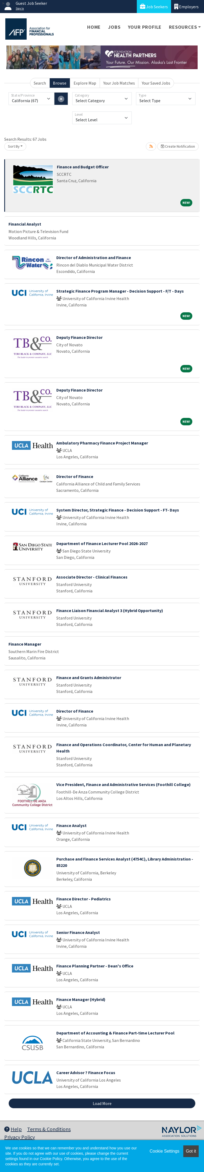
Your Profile (145, 27)
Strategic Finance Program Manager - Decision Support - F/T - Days (120, 291)
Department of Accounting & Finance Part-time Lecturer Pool (115, 1033)
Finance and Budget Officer (83, 166)
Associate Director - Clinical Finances (92, 577)
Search (40, 83)
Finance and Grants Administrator (88, 677)
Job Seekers (154, 6)
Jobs (114, 27)
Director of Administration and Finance (93, 257)
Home (94, 27)
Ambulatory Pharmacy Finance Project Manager (102, 443)
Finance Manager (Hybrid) (80, 999)
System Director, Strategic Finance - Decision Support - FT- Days (117, 510)
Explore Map (85, 83)
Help (13, 1129)
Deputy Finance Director (79, 337)
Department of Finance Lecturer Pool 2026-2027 (102, 543)
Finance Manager (24, 644)
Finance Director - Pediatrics (83, 898)
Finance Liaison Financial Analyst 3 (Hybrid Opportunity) (109, 610)
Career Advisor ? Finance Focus (85, 1072)
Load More (102, 1103)
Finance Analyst (71, 825)
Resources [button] (183, 27)
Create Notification (178, 146)
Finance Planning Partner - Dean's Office (94, 966)
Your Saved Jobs (156, 83)
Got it (191, 1151)
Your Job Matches (119, 83)
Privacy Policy (19, 1137)
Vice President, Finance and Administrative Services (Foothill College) (123, 784)
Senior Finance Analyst (78, 932)
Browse (59, 83)
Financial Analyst (24, 224)
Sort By (14, 146)
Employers (186, 6)
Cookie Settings (164, 1151)
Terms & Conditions (49, 1129)
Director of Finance (74, 476)
